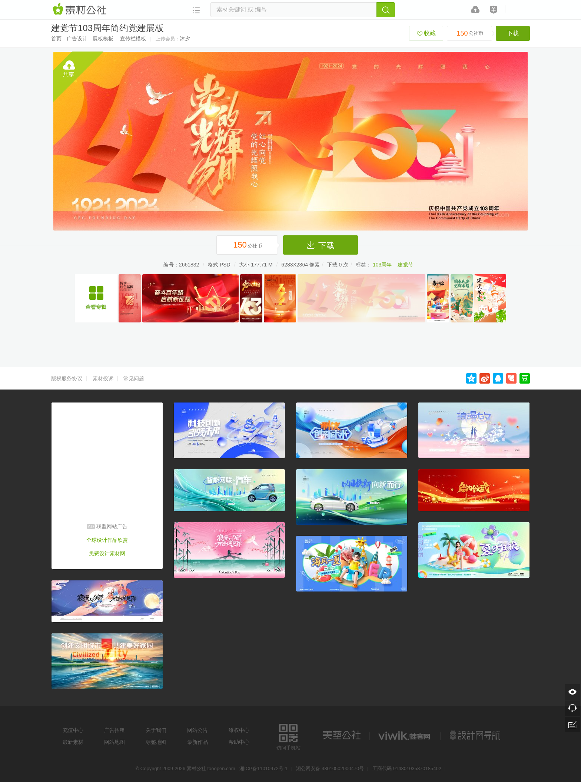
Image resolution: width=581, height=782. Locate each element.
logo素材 (405, 735)
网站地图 (114, 742)
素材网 (80, 9)
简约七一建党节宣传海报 (96, 298)
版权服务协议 (66, 378)
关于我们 (156, 730)
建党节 (405, 265)
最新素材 (73, 742)
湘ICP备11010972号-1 (263, 768)
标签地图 (156, 742)
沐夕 (185, 39)
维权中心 (239, 730)
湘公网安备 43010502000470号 (330, 768)
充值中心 (73, 730)
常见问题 (133, 378)
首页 (56, 39)
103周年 (382, 265)
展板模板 (103, 39)
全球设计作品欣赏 (107, 540)
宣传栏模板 (133, 39)
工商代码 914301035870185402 (406, 768)
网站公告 (197, 730)
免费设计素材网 (107, 553)
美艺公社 (341, 735)
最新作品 (197, 742)
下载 (513, 33)
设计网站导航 (476, 735)
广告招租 (114, 730)
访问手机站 (288, 735)
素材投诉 (103, 378)
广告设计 (77, 39)
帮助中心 (239, 742)
